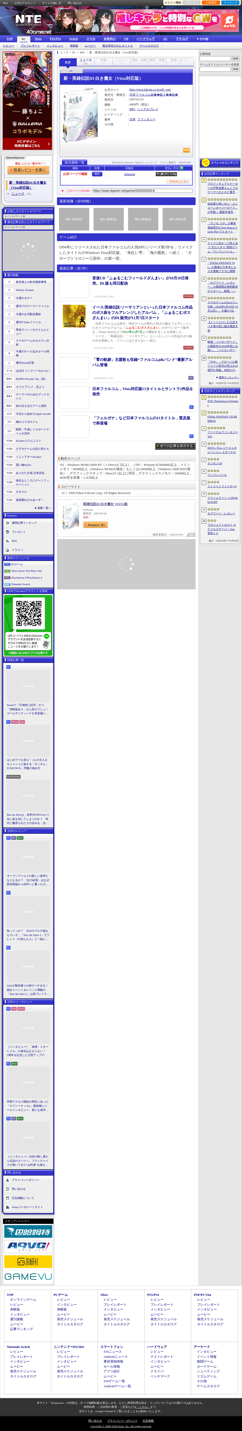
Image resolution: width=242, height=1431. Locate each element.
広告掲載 (148, 1420)
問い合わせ (75, 3)
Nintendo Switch (20, 584)
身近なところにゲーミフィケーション (32, 482)
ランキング (230, 2)
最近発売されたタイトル (117, 45)
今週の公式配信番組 (28, 314)
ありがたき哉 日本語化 (30, 472)
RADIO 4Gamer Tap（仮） (31, 378)
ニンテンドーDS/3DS (69, 1347)
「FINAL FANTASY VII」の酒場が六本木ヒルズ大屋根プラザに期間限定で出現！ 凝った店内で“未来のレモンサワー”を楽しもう (222, 267)
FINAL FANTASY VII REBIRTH (222, 418)
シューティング (208, 1371)
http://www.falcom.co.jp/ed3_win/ (150, 89)
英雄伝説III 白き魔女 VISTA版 (105, 504)
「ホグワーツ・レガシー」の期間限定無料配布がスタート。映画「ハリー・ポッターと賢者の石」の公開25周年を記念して (222, 287)
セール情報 (112, 1366)
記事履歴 (211, 2)
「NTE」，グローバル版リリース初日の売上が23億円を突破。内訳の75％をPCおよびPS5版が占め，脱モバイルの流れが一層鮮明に (222, 366)
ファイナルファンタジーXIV (222, 434)
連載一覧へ (44, 507)
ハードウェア (146, 39)
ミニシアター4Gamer (28, 456)
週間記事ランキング (24, 522)
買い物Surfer (23, 464)
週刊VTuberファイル (28, 322)
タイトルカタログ (70, 1324)
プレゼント (19, 531)
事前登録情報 (113, 1361)
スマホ (90, 39)
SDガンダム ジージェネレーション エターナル (222, 450)
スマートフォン (111, 1347)
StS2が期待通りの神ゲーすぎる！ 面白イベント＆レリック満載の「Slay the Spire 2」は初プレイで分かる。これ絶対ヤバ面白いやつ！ (28, 990)
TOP (10, 39)
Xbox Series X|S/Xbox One (26, 570)
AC (165, 39)
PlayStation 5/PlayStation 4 (26, 577)
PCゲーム (17, 564)
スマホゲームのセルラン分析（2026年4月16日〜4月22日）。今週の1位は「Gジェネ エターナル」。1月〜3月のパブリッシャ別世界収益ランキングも (222, 307)
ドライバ (17, 549)
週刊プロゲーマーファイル (32, 306)
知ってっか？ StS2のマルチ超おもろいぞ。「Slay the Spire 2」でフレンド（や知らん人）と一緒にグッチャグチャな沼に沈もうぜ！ (28, 935)
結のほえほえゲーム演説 (31, 405)
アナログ (182, 39)
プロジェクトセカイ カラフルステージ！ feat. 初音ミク (221, 529)
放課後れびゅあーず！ (30, 499)
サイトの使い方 (52, 3)
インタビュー (55, 45)
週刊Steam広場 (25, 362)
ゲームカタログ (149, 45)
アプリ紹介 (112, 1371)
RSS (5, 3)
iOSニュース (113, 1351)
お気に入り (192, 2)
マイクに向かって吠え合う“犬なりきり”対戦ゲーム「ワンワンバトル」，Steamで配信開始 (222, 248)
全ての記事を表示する (176, 446)
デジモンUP (214, 463)
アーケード (202, 1347)
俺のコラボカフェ (27, 421)
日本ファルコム (140, 94)
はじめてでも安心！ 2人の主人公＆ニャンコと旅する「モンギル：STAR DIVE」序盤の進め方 (27, 764)
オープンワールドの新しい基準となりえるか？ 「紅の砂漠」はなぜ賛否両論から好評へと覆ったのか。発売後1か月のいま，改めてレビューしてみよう (28, 880)
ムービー (90, 45)
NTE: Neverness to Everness (222, 403)
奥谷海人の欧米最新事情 (31, 281)
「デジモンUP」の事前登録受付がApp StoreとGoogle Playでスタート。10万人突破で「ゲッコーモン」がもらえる (222, 228)
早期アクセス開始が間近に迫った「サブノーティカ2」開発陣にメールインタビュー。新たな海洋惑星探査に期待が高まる (27, 1106)
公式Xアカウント (25, 3)
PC (24, 39)
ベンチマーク (160, 1376)
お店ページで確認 (75, 174)
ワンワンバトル (217, 474)
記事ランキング (21, 1329)
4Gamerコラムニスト (28, 440)
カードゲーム (207, 1366)
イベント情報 (207, 1357)
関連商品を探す (179, 181)
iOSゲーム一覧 (114, 1381)
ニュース (17, 194)
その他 (202, 1381)
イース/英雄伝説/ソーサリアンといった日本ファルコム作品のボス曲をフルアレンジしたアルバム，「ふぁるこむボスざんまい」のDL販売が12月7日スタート (142, 312)
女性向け (110, 39)
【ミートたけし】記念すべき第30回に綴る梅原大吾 (222, 326)
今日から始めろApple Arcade (33, 413)
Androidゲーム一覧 (117, 1386)
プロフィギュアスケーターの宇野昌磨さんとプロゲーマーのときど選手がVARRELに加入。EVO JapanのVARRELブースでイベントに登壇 (222, 188)
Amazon (129, 174)
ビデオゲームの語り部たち (32, 448)
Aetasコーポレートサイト (27, 1206)
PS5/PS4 (55, 39)
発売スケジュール (70, 1319)
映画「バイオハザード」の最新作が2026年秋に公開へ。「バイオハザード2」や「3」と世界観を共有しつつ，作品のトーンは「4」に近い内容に (222, 346)
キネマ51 (21, 491)
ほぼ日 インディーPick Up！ (33, 370)
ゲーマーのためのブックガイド (32, 396)
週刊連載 (16, 1319)
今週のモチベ (24, 297)
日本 (133, 119)
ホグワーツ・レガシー (221, 513)
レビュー (8, 45)
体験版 (74, 45)
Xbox (38, 39)
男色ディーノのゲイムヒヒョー (32, 331)
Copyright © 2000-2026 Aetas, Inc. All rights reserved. (121, 1426)
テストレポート (161, 1357)
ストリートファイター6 (222, 486)
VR (126, 39)
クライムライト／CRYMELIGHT (222, 500)
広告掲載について (23, 1197)
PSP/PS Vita (202, 1295)
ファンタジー (146, 119)
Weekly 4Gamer (25, 289)
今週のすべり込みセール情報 (32, 353)
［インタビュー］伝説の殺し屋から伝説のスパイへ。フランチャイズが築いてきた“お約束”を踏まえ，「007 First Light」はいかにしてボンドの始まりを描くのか (27, 1161)
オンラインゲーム (23, 1299)
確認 (97, 173)
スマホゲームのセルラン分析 (32, 342)
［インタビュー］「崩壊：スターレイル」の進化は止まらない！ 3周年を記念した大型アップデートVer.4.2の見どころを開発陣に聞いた (27, 1051)
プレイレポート (30, 45)
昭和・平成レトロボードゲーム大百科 (32, 431)
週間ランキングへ (229, 377)
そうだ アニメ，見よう (30, 386)
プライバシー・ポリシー (122, 1420)
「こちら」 (143, 1406)
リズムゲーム (207, 1376)
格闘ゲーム (205, 1361)
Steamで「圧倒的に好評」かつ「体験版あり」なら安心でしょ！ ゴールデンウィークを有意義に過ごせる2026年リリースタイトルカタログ (28, 709)
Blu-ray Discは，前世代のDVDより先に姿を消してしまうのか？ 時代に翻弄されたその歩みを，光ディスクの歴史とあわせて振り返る (28, 819)
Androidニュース (116, 1357)
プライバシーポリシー (26, 1179)
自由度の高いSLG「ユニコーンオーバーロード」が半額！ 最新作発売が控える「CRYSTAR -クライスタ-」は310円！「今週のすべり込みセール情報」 (222, 208)
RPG (132, 109)
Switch (73, 39)
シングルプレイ (147, 109)
